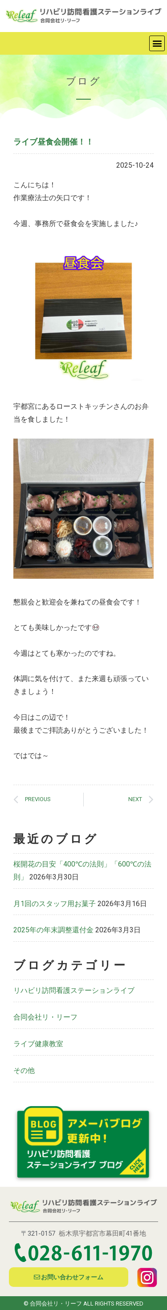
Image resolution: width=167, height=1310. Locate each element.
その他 (24, 1070)
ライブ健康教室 (38, 1044)
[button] (157, 43)
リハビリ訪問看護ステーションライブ (73, 990)
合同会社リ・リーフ (45, 1017)
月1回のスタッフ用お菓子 (54, 903)
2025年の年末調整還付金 (53, 930)
